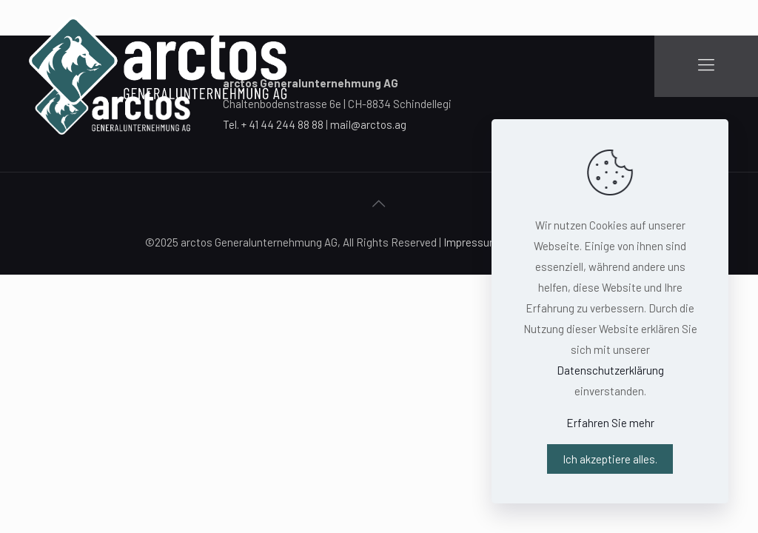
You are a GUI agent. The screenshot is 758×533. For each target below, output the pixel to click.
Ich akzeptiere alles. (610, 459)
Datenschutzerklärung (610, 370)
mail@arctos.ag (368, 124)
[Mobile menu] (706, 63)
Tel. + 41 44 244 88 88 (273, 124)
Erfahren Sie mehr (610, 422)
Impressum (471, 242)
